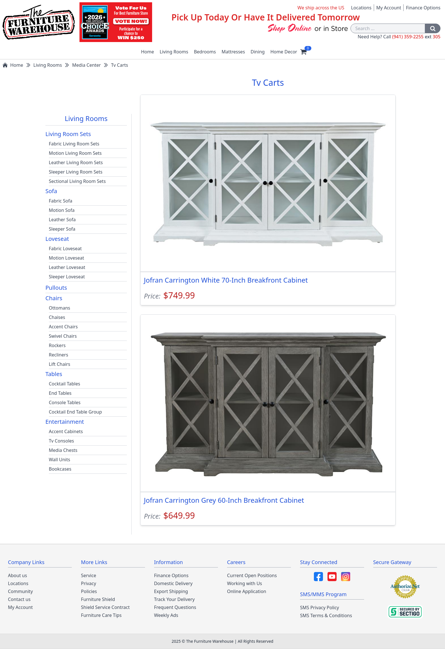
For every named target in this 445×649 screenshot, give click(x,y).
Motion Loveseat (66, 258)
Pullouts (56, 287)
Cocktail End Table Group (75, 412)
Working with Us (244, 583)
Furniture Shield (98, 599)
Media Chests (63, 450)
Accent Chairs (63, 327)
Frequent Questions (175, 607)
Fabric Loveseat (65, 248)
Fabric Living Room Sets (74, 144)
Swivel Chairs (63, 336)
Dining (258, 52)
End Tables (60, 393)
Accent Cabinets (66, 431)
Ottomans (59, 308)
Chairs (53, 298)
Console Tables (65, 402)
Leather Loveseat (67, 267)
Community (20, 591)
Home (147, 52)
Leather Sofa (62, 219)
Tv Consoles (61, 441)
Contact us (19, 599)
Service (88, 575)
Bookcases (60, 469)
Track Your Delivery (174, 599)
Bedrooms (205, 52)
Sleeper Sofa (62, 229)
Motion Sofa (62, 210)
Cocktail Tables (64, 384)
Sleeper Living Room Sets (75, 172)
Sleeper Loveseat (67, 277)
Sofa (51, 191)
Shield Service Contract (105, 607)
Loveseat (57, 239)
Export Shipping (171, 591)
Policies (89, 591)
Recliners (58, 355)
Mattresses (233, 52)
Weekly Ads (166, 615)
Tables (53, 374)
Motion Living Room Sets (75, 153)
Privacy (88, 583)
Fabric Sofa (60, 201)
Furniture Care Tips (101, 615)
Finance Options (423, 8)
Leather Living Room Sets (76, 162)
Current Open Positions (252, 575)
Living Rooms (174, 52)
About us (17, 575)
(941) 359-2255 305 (416, 37)
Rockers (57, 345)
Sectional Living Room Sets (77, 181)
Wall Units (59, 459)
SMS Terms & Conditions (326, 615)
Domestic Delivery (173, 583)
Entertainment (64, 421)
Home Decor (283, 52)
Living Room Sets (68, 134)
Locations (361, 8)
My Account (388, 8)
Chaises (57, 317)
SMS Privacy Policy (319, 607)
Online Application (246, 591)
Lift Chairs (59, 364)
